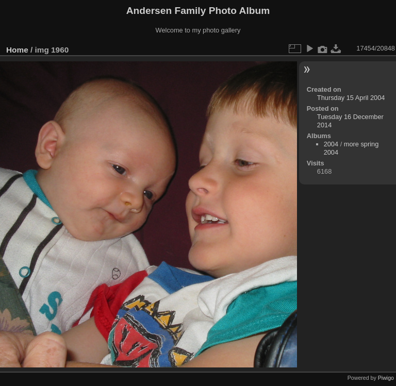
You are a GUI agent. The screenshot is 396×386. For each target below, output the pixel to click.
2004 (331, 144)
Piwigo (386, 378)
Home (17, 49)
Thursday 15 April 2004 (351, 98)
